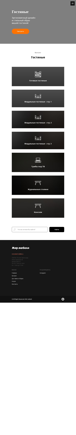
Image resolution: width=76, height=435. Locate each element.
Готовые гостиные (38, 90)
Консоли (38, 335)
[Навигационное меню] (73, 3)
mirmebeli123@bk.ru (17, 386)
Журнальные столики (38, 294)
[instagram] (63, 431)
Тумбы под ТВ (38, 253)
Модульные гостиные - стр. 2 (38, 171)
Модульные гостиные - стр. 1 (38, 130)
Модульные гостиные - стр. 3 (38, 212)
